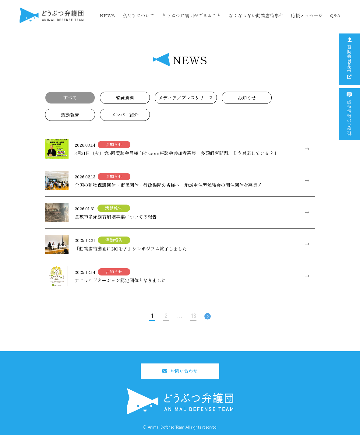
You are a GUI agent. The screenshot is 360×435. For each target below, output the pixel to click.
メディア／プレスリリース (185, 97)
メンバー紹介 (125, 114)
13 (193, 315)
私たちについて (138, 15)
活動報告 (70, 114)
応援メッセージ (307, 15)
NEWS (107, 15)
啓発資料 (125, 97)
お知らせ (247, 97)
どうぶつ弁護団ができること (191, 15)
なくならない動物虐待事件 (256, 15)
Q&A (335, 15)
